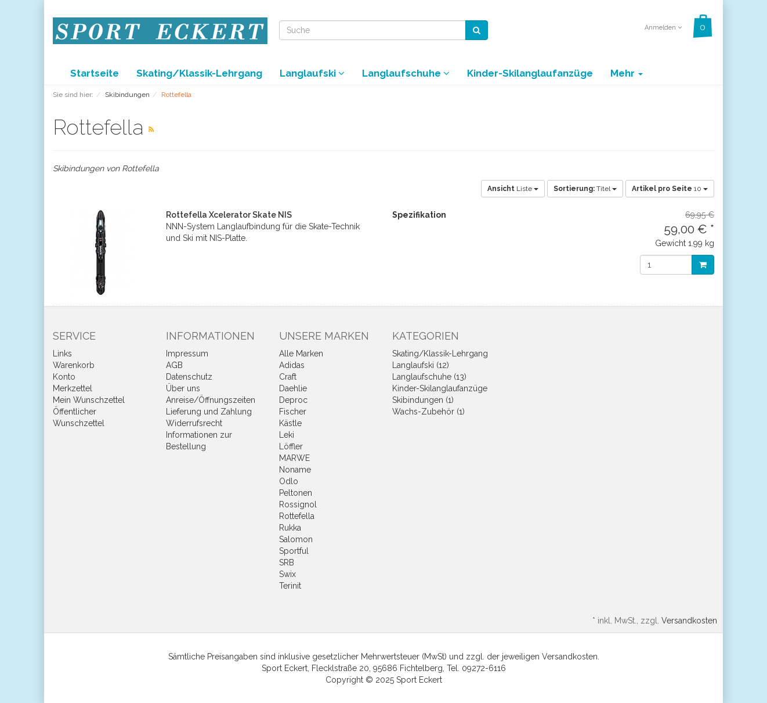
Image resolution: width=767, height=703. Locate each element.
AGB (174, 365)
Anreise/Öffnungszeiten (210, 400)
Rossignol (298, 504)
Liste (512, 189)
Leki (286, 434)
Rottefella (296, 516)
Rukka (290, 527)
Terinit (290, 585)
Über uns (183, 388)
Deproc (293, 400)
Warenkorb (74, 365)
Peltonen (295, 492)
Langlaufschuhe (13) (429, 376)
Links (62, 353)
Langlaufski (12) (420, 365)
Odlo (288, 481)
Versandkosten (689, 620)
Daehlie (293, 388)
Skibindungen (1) (423, 400)
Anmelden (663, 27)
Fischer (292, 411)
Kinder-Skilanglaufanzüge (530, 73)
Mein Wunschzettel (89, 400)
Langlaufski (312, 73)
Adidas (292, 365)
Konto (64, 376)
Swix (287, 574)
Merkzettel (72, 388)
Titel (585, 189)
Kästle (290, 423)
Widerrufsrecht (194, 423)
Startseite (94, 73)
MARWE (294, 458)
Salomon (296, 539)
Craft (287, 376)
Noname (295, 469)
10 (670, 189)
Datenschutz (189, 376)
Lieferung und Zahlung (209, 411)
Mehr (626, 73)
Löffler (291, 446)
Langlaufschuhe (406, 73)
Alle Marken (301, 353)
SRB (286, 562)
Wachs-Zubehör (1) (428, 411)
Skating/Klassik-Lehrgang (199, 73)
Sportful (294, 551)
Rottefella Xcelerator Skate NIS (229, 214)
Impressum (187, 353)
